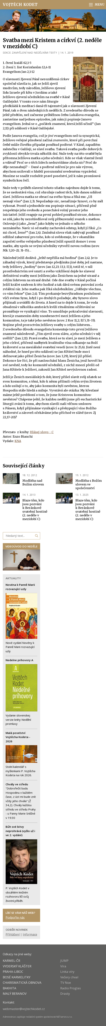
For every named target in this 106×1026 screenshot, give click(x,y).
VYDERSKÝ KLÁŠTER (17, 966)
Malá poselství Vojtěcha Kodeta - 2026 (18, 737)
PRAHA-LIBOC (13, 971)
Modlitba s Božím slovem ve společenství (88, 484)
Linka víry (67, 971)
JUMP (64, 960)
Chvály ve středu (17, 784)
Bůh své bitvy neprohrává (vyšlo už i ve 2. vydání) (20, 831)
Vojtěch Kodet (20, 4)
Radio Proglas (70, 988)
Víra (63, 966)
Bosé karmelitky (16, 977)
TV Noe (65, 982)
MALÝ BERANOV (14, 993)
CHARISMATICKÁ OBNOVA (22, 982)
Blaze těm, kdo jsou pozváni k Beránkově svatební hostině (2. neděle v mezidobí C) (34, 509)
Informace (30, 934)
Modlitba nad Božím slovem (33, 482)
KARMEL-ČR (11, 960)
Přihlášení (13, 934)
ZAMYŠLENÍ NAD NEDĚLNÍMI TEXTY (34, 52)
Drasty (65, 993)
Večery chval (69, 977)
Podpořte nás (15, 917)
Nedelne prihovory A (19, 660)
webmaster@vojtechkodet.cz (24, 1009)
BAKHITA (9, 988)
